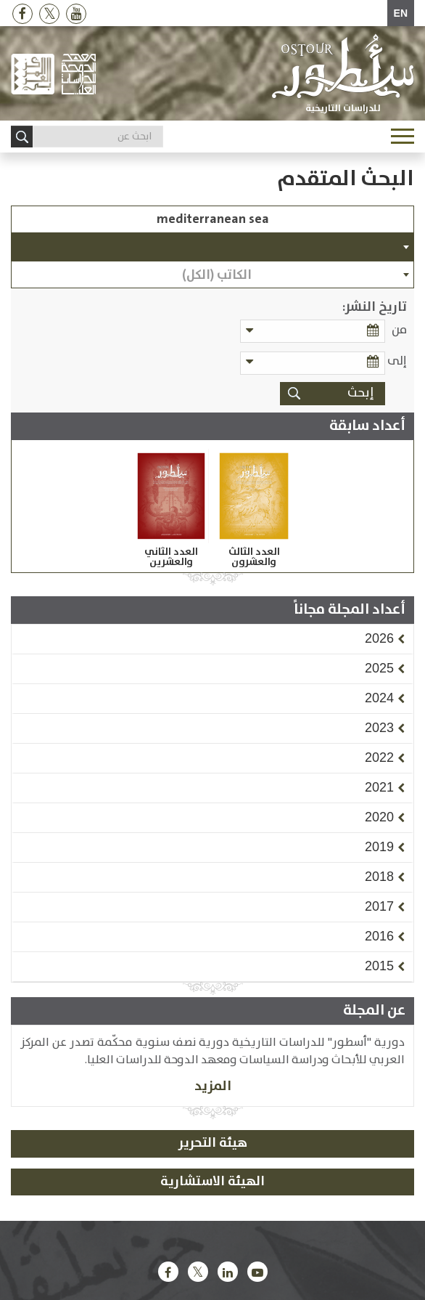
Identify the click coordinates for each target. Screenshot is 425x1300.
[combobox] (212, 247)
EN (401, 13)
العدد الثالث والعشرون (254, 557)
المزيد (212, 1086)
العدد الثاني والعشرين (171, 557)
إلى (397, 361)
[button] (379, 638)
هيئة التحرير (212, 1143)
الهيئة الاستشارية (212, 1182)
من (399, 330)
